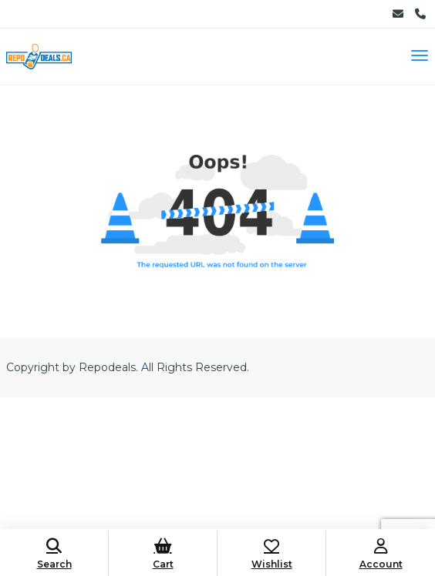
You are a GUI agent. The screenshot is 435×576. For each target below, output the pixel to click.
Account (380, 554)
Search (54, 554)
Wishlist (271, 554)
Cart (162, 554)
